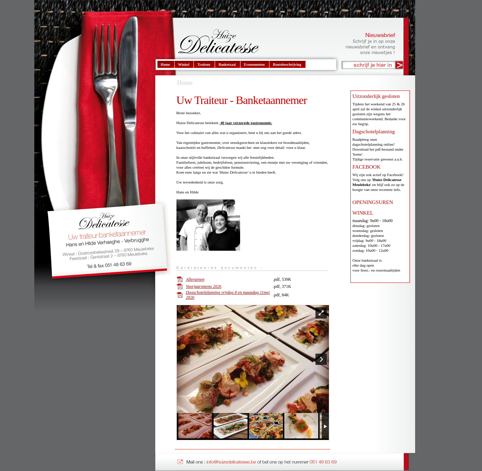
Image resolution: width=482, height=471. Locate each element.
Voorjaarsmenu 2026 (203, 286)
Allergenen (195, 279)
